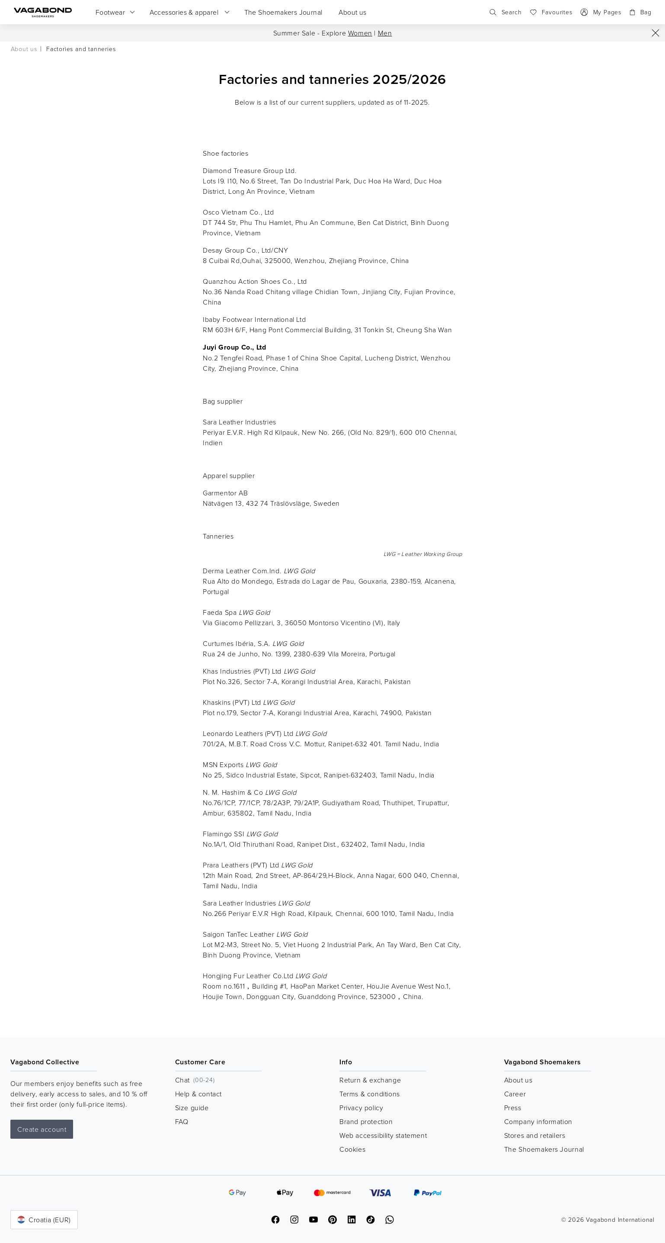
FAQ (182, 1121)
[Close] (655, 33)
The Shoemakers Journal (544, 1149)
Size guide (192, 1107)
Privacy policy (361, 1107)
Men (385, 33)
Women (360, 33)
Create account (41, 1129)
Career (515, 1093)
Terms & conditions (369, 1093)
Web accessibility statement (383, 1135)
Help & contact (198, 1093)
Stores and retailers (535, 1135)
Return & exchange (370, 1080)
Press (512, 1107)
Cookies (352, 1149)
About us (518, 1080)
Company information (538, 1121)
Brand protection (366, 1121)
